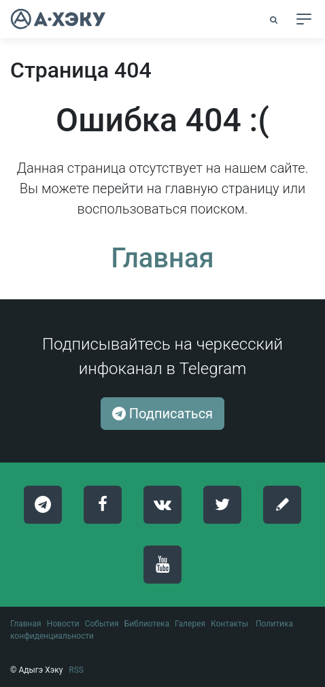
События (102, 624)
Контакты (229, 624)
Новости (63, 624)
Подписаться (162, 413)
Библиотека (146, 624)
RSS (76, 670)
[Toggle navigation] (304, 19)
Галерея (190, 624)
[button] (275, 19)
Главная (162, 258)
